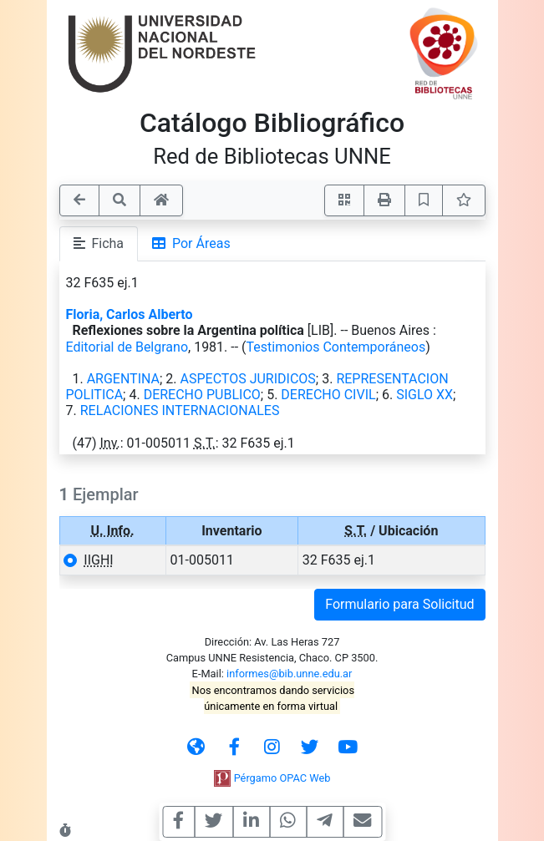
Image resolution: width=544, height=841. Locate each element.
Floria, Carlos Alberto (129, 314)
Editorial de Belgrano (127, 347)
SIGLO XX (424, 395)
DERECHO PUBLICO (202, 395)
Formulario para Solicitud (399, 604)
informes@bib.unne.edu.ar (289, 673)
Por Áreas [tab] (191, 243)
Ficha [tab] (99, 243)
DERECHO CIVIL (328, 395)
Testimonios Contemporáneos (336, 347)
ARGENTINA (123, 379)
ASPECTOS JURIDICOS (248, 379)
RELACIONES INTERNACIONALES (180, 410)
